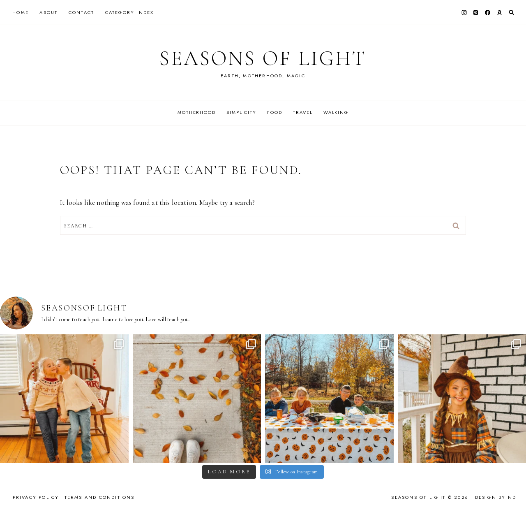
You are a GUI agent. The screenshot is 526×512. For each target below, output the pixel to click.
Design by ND (495, 497)
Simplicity (241, 112)
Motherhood (197, 112)
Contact (81, 12)
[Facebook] (487, 12)
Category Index (129, 12)
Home (20, 12)
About (48, 12)
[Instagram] (464, 12)
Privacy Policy (36, 497)
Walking (335, 112)
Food (274, 112)
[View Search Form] (511, 12)
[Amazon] (499, 12)
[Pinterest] (476, 12)
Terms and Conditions (100, 497)
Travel (302, 112)
